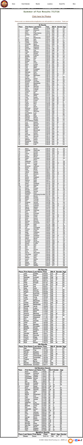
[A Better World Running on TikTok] (81, 440)
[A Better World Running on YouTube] (79, 440)
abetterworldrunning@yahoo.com (35, 21)
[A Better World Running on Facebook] (76, 440)
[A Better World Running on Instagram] (74, 440)
